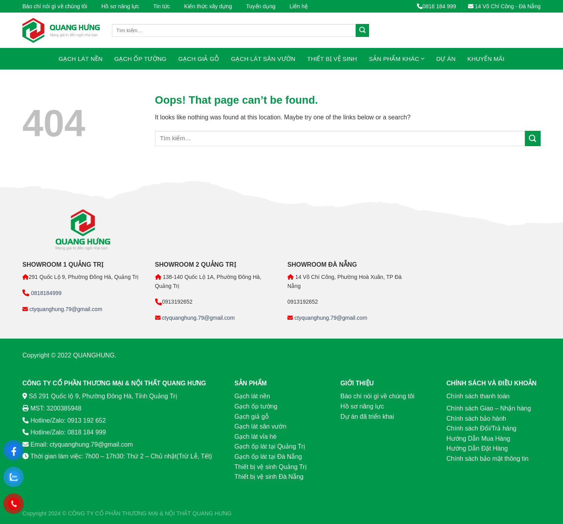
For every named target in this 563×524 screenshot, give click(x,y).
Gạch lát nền (80, 58)
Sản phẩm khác (397, 58)
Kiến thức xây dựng (208, 6)
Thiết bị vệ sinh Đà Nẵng (268, 476)
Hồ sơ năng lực (120, 6)
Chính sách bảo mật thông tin (487, 458)
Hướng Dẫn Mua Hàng (478, 438)
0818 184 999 (436, 6)
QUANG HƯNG (212, 513)
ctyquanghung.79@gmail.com (65, 309)
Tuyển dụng (261, 6)
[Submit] (362, 30)
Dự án (445, 58)
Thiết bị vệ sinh (332, 58)
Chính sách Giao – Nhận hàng (488, 408)
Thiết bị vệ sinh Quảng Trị (270, 467)
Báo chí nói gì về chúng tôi (54, 6)
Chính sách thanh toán (478, 396)
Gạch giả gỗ (198, 58)
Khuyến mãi (486, 58)
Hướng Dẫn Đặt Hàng (477, 448)
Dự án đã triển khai (367, 416)
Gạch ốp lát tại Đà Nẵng (268, 456)
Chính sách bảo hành (476, 418)
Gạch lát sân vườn (263, 58)
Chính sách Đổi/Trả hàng (481, 428)
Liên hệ (299, 6)
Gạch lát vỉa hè (255, 436)
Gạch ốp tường (140, 58)
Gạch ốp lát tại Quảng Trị (269, 446)
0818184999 (45, 293)
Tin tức (161, 6)
